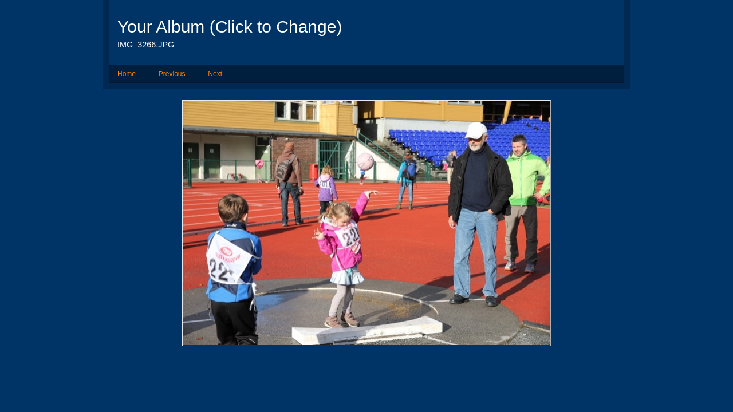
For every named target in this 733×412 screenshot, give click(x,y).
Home (126, 74)
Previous (172, 74)
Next (215, 74)
